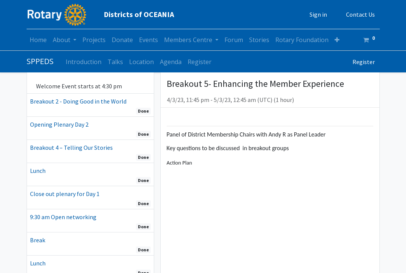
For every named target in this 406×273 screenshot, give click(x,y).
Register (363, 62)
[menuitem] (38, 39)
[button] (337, 39)
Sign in (318, 14)
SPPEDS (40, 61)
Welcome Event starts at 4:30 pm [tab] (79, 86)
